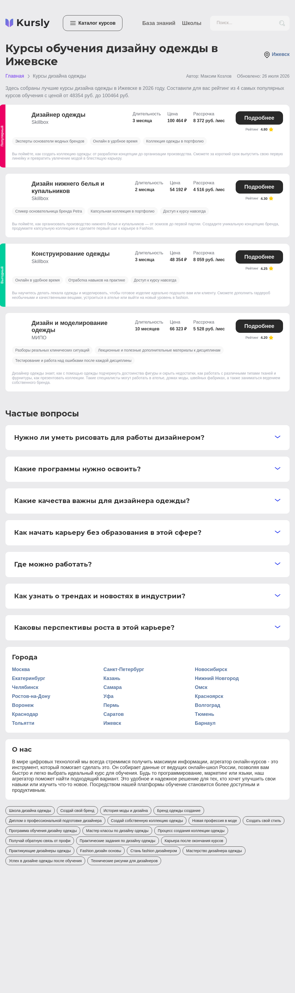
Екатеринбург (28, 678)
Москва (21, 669)
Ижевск (277, 55)
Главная (14, 76)
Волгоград (207, 705)
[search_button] (282, 23)
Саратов (113, 714)
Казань (111, 678)
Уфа (108, 696)
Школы (191, 23)
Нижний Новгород (217, 678)
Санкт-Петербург (123, 669)
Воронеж (22, 705)
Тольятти (23, 723)
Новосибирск (211, 669)
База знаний (159, 23)
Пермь (111, 705)
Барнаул (205, 723)
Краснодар (25, 714)
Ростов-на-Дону (31, 696)
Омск (201, 687)
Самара (112, 687)
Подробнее (259, 118)
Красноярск (209, 696)
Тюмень (204, 714)
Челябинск (25, 687)
